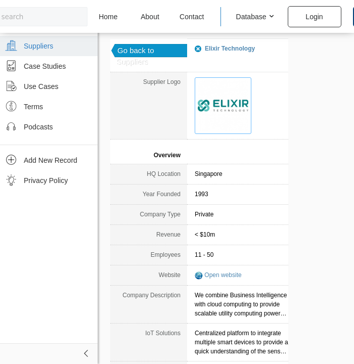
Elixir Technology (230, 48)
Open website (222, 275)
